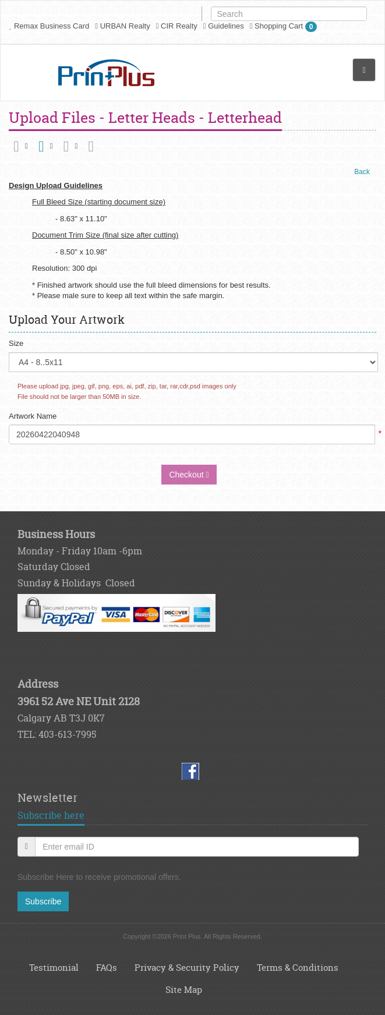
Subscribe (43, 901)
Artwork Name (32, 416)
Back (362, 172)
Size (16, 343)
